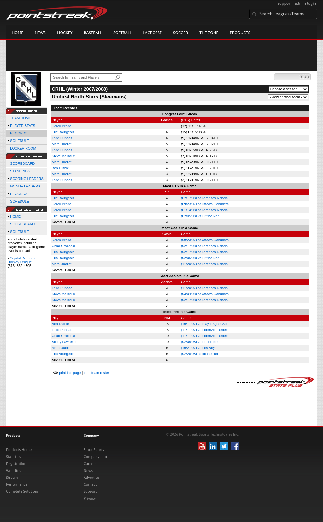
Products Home (19, 450)
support (284, 3)
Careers (90, 463)
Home (17, 32)
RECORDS (18, 133)
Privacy (90, 498)
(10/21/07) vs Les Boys (199, 348)
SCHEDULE (19, 141)
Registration (16, 463)
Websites (13, 470)
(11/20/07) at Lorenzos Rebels (204, 264)
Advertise (91, 477)
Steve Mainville (63, 156)
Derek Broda (61, 126)
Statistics (13, 456)
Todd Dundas (62, 138)
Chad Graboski (63, 246)
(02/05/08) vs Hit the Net (200, 216)
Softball (122, 32)
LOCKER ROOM (23, 148)
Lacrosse (152, 32)
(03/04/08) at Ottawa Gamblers (205, 294)
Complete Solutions (22, 491)
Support (90, 491)
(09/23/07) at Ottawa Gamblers (205, 204)
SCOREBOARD (22, 163)
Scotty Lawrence (64, 342)
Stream (12, 477)
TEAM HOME (20, 118)
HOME (15, 216)
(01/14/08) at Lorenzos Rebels (204, 210)
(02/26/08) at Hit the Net (199, 354)
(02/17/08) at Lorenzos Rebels (204, 198)
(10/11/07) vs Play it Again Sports (206, 324)
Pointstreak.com (57, 13)
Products (240, 32)
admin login (305, 3)
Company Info (95, 456)
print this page (70, 373)
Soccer (180, 32)
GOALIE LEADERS (25, 186)
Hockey (65, 32)
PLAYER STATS (22, 126)
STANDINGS (20, 171)
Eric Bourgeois (63, 132)
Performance (16, 484)
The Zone (208, 32)
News (40, 32)
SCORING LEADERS (27, 179)
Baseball (93, 32)
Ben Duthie (60, 168)
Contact (90, 484)
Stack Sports (94, 450)
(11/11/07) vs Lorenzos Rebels (204, 330)
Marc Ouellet (61, 144)
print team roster (96, 373)
